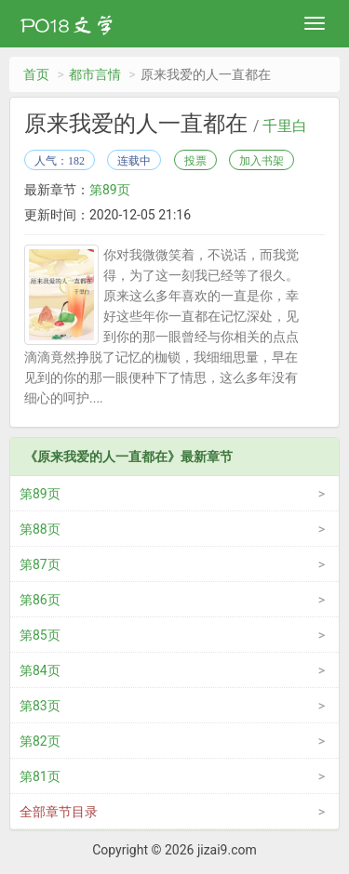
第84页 (40, 670)
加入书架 (261, 160)
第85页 (40, 635)
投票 (195, 160)
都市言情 (95, 74)
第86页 (40, 599)
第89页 (109, 189)
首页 (36, 74)
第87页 (40, 564)
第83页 (40, 705)
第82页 (40, 741)
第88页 (40, 529)
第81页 (40, 776)
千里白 (284, 126)
